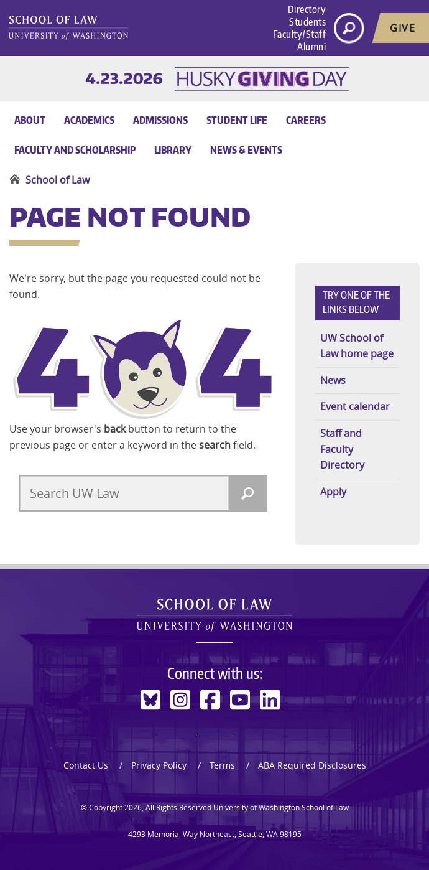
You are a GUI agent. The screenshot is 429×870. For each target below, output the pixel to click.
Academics (89, 120)
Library (172, 150)
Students (307, 22)
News (333, 380)
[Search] (247, 493)
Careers (306, 120)
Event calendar (355, 406)
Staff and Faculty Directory (342, 449)
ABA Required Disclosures (312, 765)
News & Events (246, 150)
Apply (333, 491)
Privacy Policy (159, 765)
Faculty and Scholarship (75, 150)
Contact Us (85, 765)
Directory (307, 9)
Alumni (311, 46)
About (29, 120)
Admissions (160, 120)
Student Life (236, 120)
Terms (222, 765)
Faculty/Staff (299, 34)
